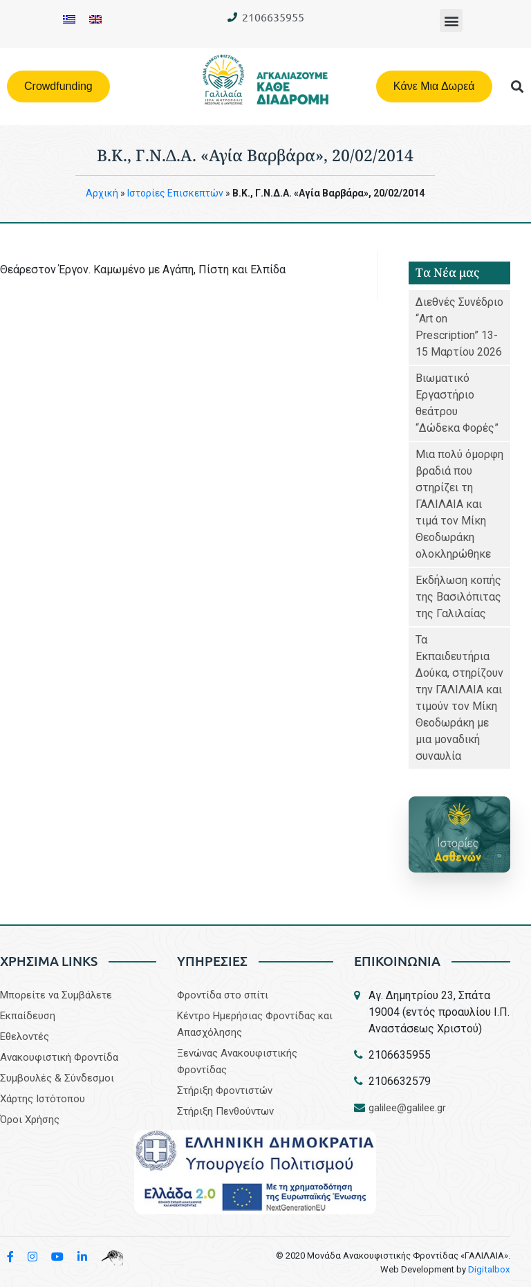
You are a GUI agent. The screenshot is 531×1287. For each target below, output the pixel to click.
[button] (451, 20)
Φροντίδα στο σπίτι (222, 995)
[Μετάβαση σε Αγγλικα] (95, 19)
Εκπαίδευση (27, 1016)
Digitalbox (489, 1269)
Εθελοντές (24, 1036)
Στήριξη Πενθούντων (225, 1111)
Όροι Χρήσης (29, 1119)
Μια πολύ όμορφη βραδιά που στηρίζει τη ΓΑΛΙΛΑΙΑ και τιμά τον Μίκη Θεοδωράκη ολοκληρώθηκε (459, 504)
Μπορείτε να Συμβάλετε (56, 995)
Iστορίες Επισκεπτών (175, 193)
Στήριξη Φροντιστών (224, 1090)
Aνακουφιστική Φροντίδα (59, 1057)
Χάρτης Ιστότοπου (42, 1099)
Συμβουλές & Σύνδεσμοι (57, 1078)
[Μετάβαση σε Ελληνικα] (69, 19)
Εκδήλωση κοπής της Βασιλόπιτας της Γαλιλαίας (458, 597)
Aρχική (102, 193)
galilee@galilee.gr (407, 1108)
